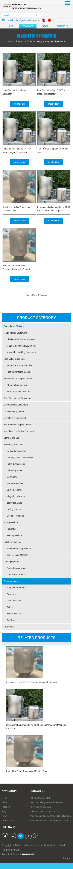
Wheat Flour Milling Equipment (18, 378)
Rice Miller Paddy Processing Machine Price (16, 209)
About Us (6, 802)
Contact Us (62, 26)
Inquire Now (19, 104)
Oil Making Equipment (14, 411)
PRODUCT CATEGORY (36, 318)
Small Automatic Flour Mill (19, 391)
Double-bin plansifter (16, 451)
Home (10, 26)
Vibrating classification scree (20, 457)
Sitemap (66, 858)
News (45, 26)
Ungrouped (9, 626)
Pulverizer (11, 529)
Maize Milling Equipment (15, 333)
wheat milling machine (17, 385)
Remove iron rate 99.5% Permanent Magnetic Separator (17, 267)
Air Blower (11, 620)
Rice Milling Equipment (14, 359)
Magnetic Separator (54, 41)
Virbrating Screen (15, 470)
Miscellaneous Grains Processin (19, 431)
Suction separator (15, 490)
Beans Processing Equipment (17, 424)
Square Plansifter (15, 483)
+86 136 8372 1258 (49, 811)
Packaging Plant (11, 561)
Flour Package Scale (16, 574)
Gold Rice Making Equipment (17, 398)
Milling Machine (11, 522)
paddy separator (14, 503)
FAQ (4, 811)
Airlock (10, 607)
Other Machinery (34, 41)
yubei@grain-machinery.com (27, 20)
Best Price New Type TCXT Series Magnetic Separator (53, 92)
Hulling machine (14, 509)
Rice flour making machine (19, 372)
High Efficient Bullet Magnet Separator (15, 92)
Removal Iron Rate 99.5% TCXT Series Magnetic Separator (18, 151)
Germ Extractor (14, 600)
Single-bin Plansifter (16, 496)
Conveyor (11, 594)
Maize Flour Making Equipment (21, 352)
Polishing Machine (12, 542)
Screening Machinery (14, 444)
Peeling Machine (14, 535)
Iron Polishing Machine (17, 555)
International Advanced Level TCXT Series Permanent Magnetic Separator (53, 209)
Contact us (37, 791)
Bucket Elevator (14, 613)
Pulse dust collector (16, 464)
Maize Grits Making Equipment (21, 346)
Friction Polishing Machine (19, 548)
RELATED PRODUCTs (36, 638)
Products (28, 26)
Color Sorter (12, 477)
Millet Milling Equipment (15, 418)
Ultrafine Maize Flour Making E (21, 339)
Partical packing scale (17, 568)
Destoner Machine (15, 516)
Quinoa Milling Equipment (16, 405)
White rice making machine (19, 365)
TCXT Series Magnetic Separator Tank (52, 151)
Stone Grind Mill (11, 438)
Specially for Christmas (14, 326)
